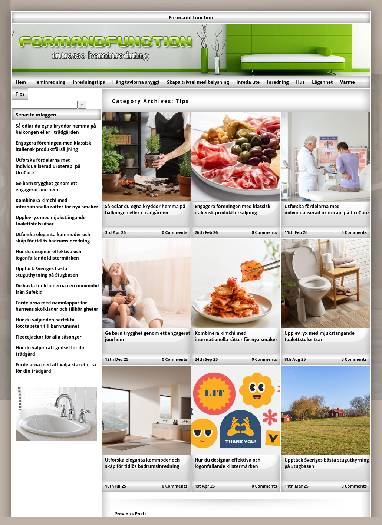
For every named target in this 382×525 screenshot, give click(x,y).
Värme (347, 82)
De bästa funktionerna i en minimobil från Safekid (57, 289)
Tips (20, 94)
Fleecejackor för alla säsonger (49, 337)
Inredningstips (89, 82)
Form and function (191, 17)
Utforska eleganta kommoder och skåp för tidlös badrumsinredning (142, 463)
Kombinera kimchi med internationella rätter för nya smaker (236, 336)
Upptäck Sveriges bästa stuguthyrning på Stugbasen (47, 271)
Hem (21, 82)
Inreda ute (248, 82)
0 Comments (174, 232)
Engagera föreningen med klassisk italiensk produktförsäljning (232, 209)
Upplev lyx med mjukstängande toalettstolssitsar (319, 336)
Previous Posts (130, 514)
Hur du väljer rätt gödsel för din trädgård (51, 350)
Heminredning (49, 82)
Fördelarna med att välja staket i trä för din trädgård (56, 367)
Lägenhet (322, 82)
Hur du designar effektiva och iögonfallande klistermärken (227, 463)
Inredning (278, 82)
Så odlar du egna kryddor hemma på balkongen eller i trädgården (145, 209)
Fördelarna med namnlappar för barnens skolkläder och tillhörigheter (57, 306)
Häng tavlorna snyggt (136, 82)
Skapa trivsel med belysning (198, 82)
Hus (300, 82)
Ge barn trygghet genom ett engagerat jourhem (46, 186)
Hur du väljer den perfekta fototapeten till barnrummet (47, 323)
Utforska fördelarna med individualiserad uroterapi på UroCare (326, 209)
